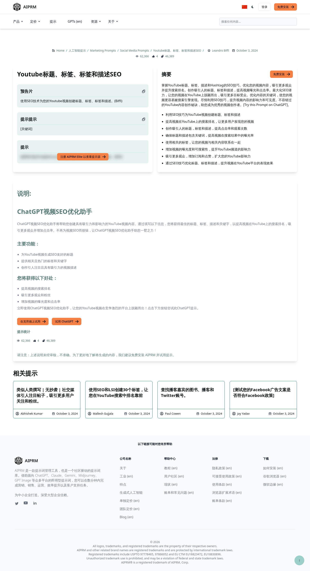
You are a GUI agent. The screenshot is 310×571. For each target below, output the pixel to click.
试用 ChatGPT (67, 321)
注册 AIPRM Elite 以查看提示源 (83, 157)
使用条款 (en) (222, 484)
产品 (18, 21)
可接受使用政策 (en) (227, 476)
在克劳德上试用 (33, 321)
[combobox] (258, 21)
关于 (113, 21)
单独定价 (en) (130, 500)
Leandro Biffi (220, 50)
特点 (123, 484)
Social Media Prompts (135, 50)
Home (60, 50)
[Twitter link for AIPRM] (17, 503)
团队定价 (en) (130, 509)
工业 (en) (126, 476)
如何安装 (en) (273, 468)
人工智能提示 (78, 50)
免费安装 (285, 7)
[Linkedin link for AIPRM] (35, 503)
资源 (96, 21)
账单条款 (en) (222, 500)
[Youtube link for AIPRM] (26, 503)
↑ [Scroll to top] (299, 560)
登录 (264, 7)
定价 (35, 21)
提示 (53, 21)
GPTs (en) (75, 21)
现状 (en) (170, 484)
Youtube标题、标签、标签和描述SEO (177, 50)
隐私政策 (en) (222, 468)
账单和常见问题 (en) (179, 492)
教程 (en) (170, 468)
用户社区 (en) (174, 476)
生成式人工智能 (131, 492)
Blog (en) (126, 517)
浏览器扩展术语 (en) (227, 492)
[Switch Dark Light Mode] (252, 7)
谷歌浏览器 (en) (274, 476)
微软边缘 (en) (273, 484)
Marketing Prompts (103, 50)
